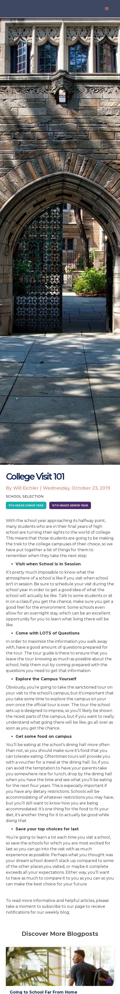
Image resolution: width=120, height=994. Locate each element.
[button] (107, 8)
